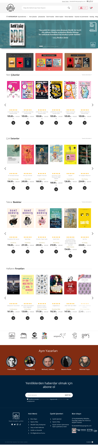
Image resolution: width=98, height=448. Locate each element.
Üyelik (83, 8)
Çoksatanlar (41, 16)
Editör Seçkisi (59, 16)
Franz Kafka (12, 375)
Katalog (92, 16)
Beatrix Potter (66, 375)
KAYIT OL (68, 400)
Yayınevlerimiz (23, 16)
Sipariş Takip (65, 1)
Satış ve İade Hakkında (37, 433)
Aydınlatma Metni (44, 405)
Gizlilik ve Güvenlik (36, 436)
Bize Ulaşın (34, 424)
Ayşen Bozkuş (30, 375)
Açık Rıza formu (62, 405)
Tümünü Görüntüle (87, 74)
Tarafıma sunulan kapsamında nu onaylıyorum (47, 406)
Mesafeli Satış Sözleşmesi (38, 430)
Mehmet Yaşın (84, 375)
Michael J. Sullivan (48, 375)
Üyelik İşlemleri (57, 424)
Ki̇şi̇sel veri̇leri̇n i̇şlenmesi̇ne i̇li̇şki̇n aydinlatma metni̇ (60, 431)
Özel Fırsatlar (50, 16)
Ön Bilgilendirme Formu (38, 438)
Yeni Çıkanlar (33, 16)
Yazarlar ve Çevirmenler (81, 16)
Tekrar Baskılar (69, 16)
